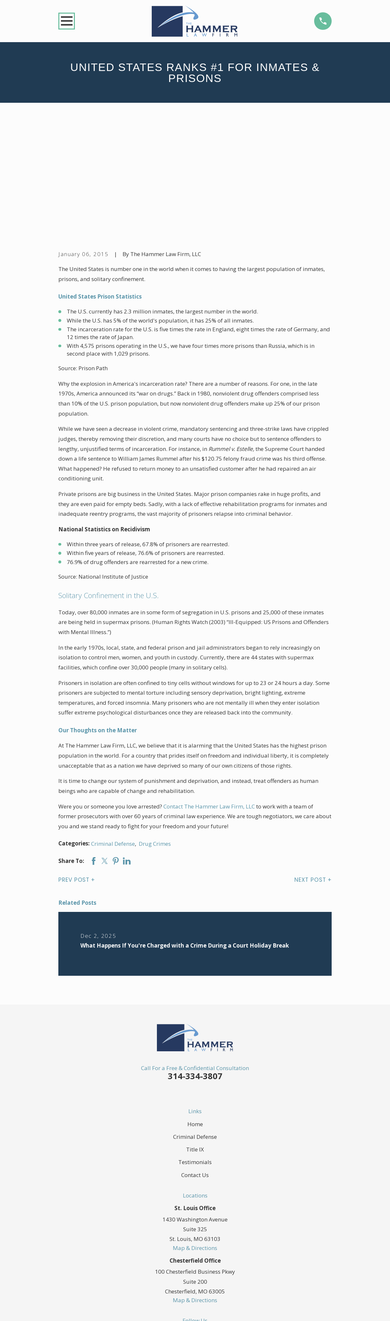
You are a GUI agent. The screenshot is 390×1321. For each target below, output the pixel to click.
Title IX (195, 1049)
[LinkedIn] (203, 1233)
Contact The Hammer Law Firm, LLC (209, 706)
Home (195, 1024)
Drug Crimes (155, 743)
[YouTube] (218, 1233)
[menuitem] (67, 1308)
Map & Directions (195, 1147)
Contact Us (195, 1074)
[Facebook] (172, 1233)
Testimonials (195, 1062)
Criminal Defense (113, 743)
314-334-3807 (195, 975)
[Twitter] (187, 1233)
